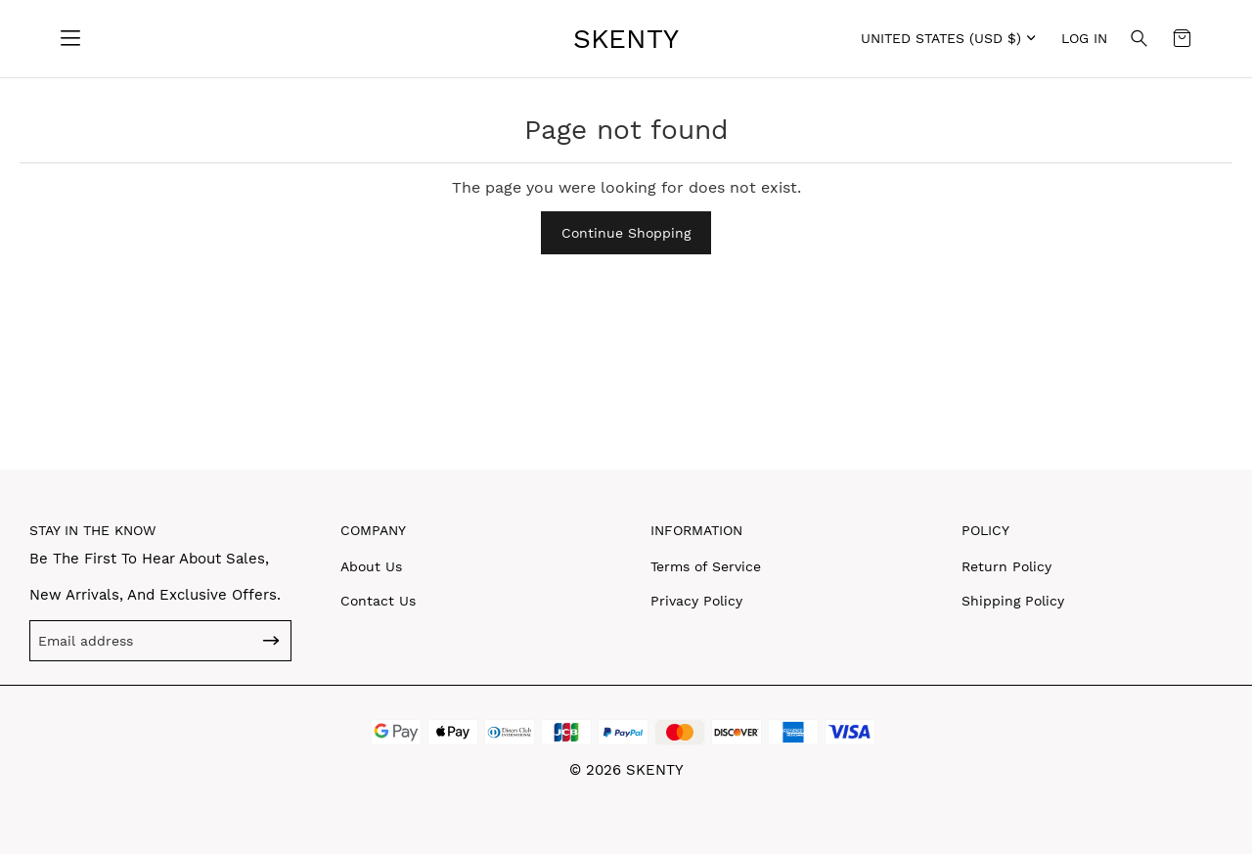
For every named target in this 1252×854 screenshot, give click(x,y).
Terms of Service (705, 566)
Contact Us (378, 600)
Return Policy (1006, 566)
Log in (1084, 38)
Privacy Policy (696, 600)
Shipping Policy (1012, 600)
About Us (371, 566)
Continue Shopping (626, 233)
